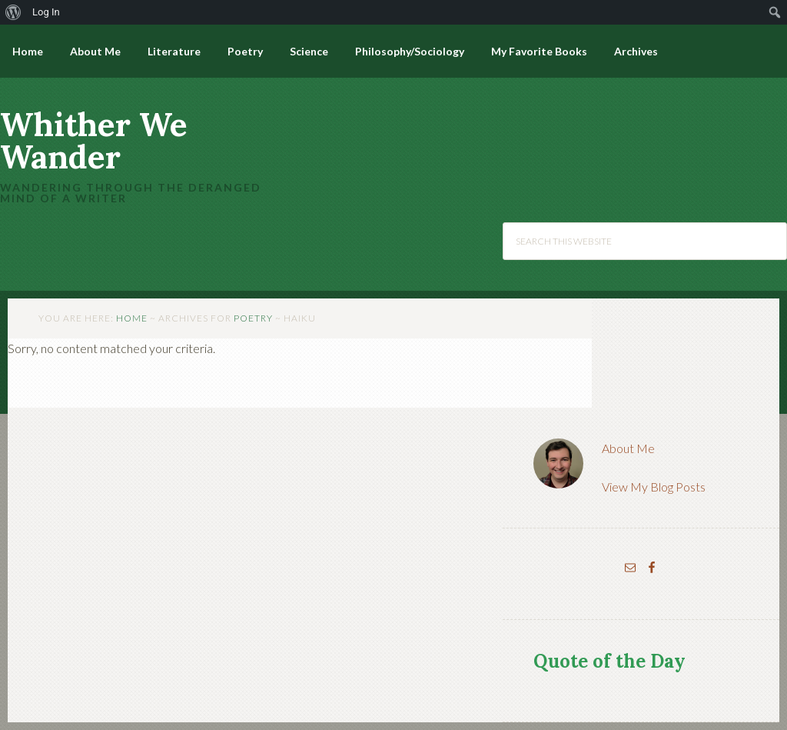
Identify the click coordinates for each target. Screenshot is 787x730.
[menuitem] (13, 12)
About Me (628, 448)
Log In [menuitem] (46, 12)
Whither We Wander (94, 141)
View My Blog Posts (654, 486)
